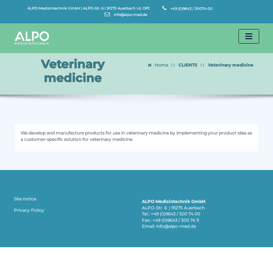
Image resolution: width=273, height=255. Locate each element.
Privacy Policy (29, 211)
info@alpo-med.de (130, 14)
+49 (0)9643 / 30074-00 (191, 8)
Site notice (25, 200)
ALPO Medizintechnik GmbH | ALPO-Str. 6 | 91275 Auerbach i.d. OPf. (88, 8)
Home (161, 62)
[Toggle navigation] (249, 36)
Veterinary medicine (230, 62)
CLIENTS (187, 62)
